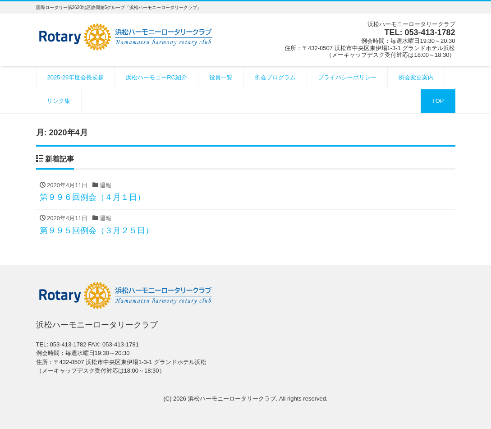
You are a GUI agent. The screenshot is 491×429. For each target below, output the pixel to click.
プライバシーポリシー (347, 77)
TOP (438, 100)
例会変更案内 (416, 77)
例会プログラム (275, 77)
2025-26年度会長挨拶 (75, 77)
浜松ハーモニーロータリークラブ (232, 398)
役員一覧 (221, 77)
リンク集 (58, 100)
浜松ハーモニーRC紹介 (156, 77)
